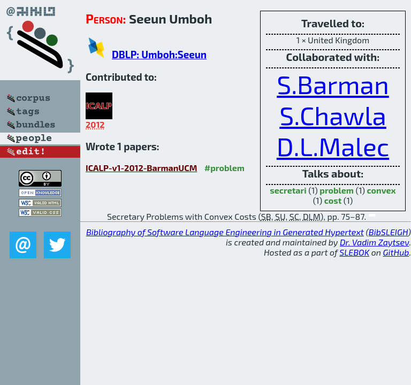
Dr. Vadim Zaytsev (374, 242)
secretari (288, 190)
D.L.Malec (333, 145)
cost (333, 200)
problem (336, 190)
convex (381, 190)
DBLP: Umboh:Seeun (159, 54)
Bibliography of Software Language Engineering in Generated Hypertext (225, 232)
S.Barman (333, 83)
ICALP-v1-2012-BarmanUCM (141, 168)
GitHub (396, 252)
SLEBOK (354, 252)
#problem (224, 168)
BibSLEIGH (388, 232)
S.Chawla (332, 114)
